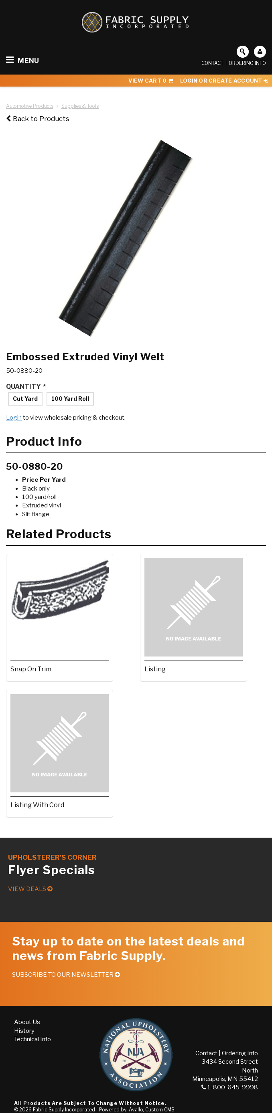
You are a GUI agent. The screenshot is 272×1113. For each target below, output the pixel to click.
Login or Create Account (224, 80)
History (24, 1030)
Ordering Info (247, 63)
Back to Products (37, 119)
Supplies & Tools (80, 106)
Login (14, 417)
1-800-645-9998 (229, 1087)
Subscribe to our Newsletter (66, 974)
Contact (212, 63)
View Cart (150, 80)
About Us (27, 1022)
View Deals (30, 889)
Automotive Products (29, 106)
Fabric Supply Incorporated (64, 1110)
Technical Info (32, 1039)
